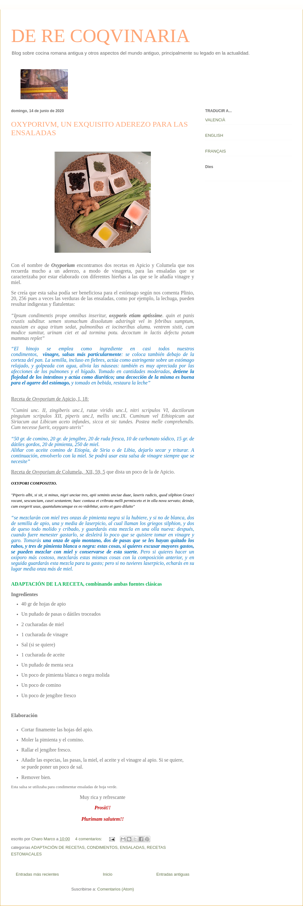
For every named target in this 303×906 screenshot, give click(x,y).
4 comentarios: (89, 839)
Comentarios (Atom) (115, 889)
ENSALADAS (132, 847)
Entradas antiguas (172, 874)
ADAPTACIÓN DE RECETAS (58, 847)
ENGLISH (214, 135)
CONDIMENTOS (102, 847)
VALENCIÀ (215, 120)
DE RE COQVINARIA (100, 35)
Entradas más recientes (37, 874)
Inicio (107, 874)
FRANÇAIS (215, 151)
